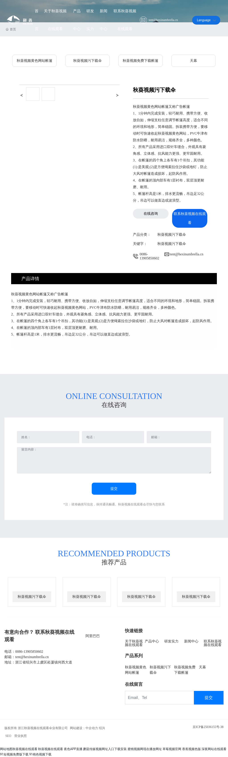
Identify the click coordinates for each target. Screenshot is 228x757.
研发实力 (171, 641)
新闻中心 (191, 641)
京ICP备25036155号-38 (208, 727)
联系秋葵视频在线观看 (213, 643)
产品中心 (152, 641)
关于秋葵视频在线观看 (134, 643)
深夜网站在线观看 (214, 749)
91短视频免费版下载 (14, 754)
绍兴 (102, 728)
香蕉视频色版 (191, 749)
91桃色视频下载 (40, 754)
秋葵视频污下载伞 (87, 61)
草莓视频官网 (172, 749)
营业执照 (20, 736)
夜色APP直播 (73, 749)
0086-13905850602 (149, 256)
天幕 (193, 61)
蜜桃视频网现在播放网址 (145, 749)
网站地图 (6, 749)
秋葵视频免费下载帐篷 (140, 61)
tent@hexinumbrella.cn (163, 20)
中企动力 (92, 728)
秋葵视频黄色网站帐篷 (34, 61)
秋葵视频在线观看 (24, 749)
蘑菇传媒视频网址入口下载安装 (105, 749)
